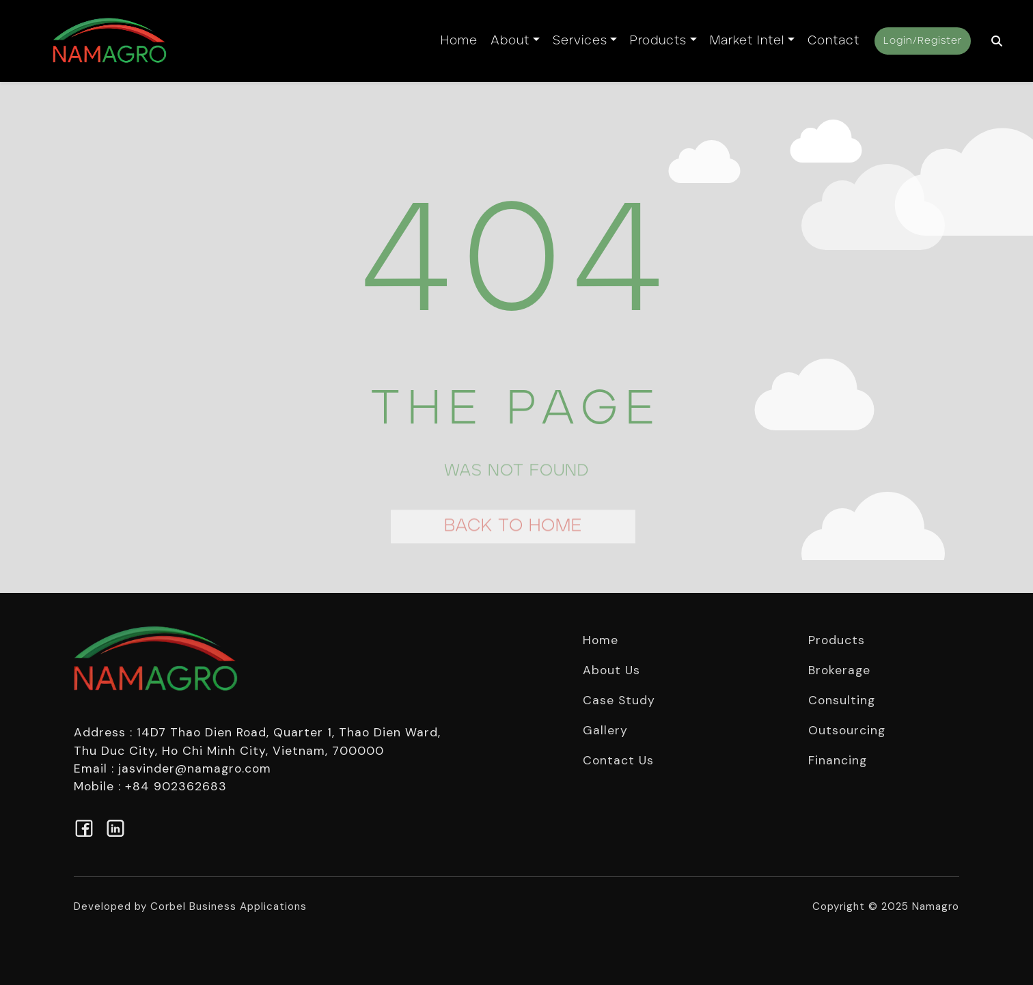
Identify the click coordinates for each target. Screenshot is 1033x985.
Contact (833, 41)
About (510, 41)
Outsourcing (846, 730)
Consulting (841, 700)
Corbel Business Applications (228, 906)
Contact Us (618, 760)
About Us (611, 670)
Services (580, 41)
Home (459, 41)
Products (658, 41)
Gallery (605, 730)
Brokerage (839, 670)
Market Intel (747, 41)
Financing (837, 760)
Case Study (619, 700)
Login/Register (922, 41)
